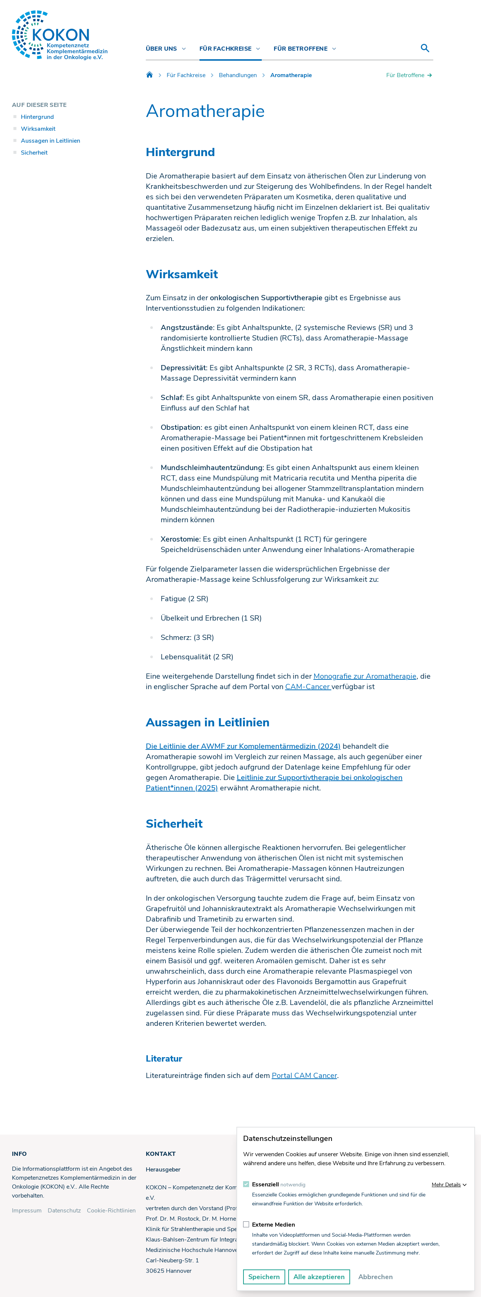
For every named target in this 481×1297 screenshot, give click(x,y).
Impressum (27, 1210)
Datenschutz (64, 1210)
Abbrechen (375, 1276)
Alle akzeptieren (319, 1276)
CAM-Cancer (308, 687)
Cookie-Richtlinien (111, 1210)
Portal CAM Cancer (304, 1076)
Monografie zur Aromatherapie (365, 676)
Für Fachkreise (186, 75)
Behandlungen (238, 75)
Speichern (264, 1276)
